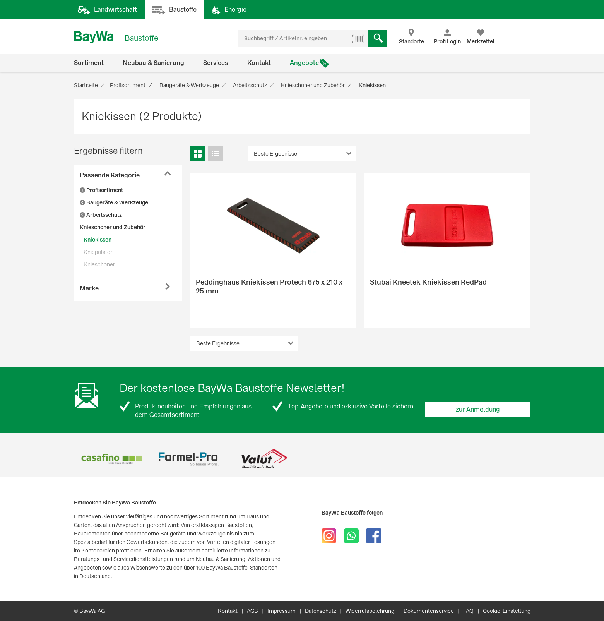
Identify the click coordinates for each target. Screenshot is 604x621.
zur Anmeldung (478, 409)
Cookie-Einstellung (506, 610)
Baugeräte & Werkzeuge (114, 202)
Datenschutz (320, 610)
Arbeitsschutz (101, 214)
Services (215, 63)
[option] (112, 459)
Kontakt (259, 63)
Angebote (304, 63)
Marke (89, 288)
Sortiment (89, 63)
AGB (252, 610)
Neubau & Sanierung (153, 63)
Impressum (281, 610)
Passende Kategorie (110, 175)
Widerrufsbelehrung (370, 610)
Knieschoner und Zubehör (112, 227)
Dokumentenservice (429, 610)
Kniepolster (98, 252)
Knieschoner (99, 264)
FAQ (468, 610)
